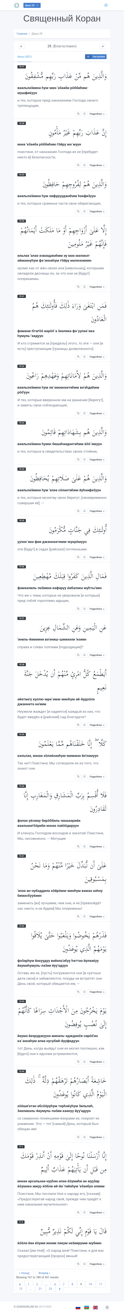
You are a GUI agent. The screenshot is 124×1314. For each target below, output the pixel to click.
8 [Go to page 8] (73, 1284)
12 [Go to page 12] (21, 1288)
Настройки (95, 56)
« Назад (24, 1273)
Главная (22, 33)
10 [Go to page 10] (91, 1284)
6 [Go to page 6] (55, 1284)
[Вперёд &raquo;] (60, 1288)
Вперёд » (44, 1273)
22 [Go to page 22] (51, 1288)
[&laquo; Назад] (20, 1284)
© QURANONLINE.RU (26, 1306)
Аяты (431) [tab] (24, 56)
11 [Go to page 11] (100, 1284)
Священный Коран (62, 18)
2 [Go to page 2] (37, 1284)
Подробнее (97, 114)
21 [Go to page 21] (41, 1288)
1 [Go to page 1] (29, 1284)
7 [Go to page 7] (64, 1284)
